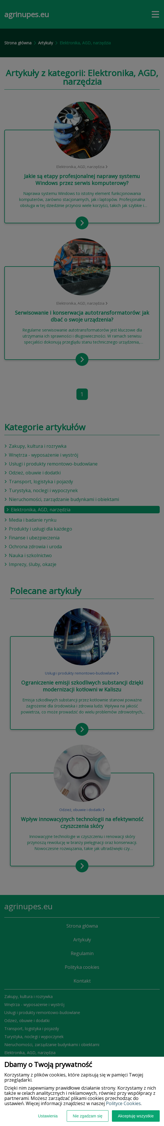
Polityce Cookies (123, 1103)
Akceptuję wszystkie (136, 1116)
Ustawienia (48, 1116)
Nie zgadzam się (87, 1116)
